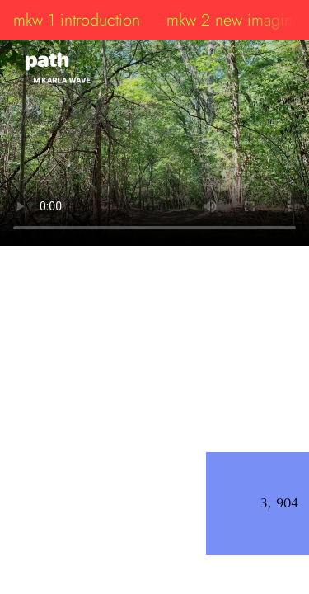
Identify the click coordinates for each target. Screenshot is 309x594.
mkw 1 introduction (76, 19)
